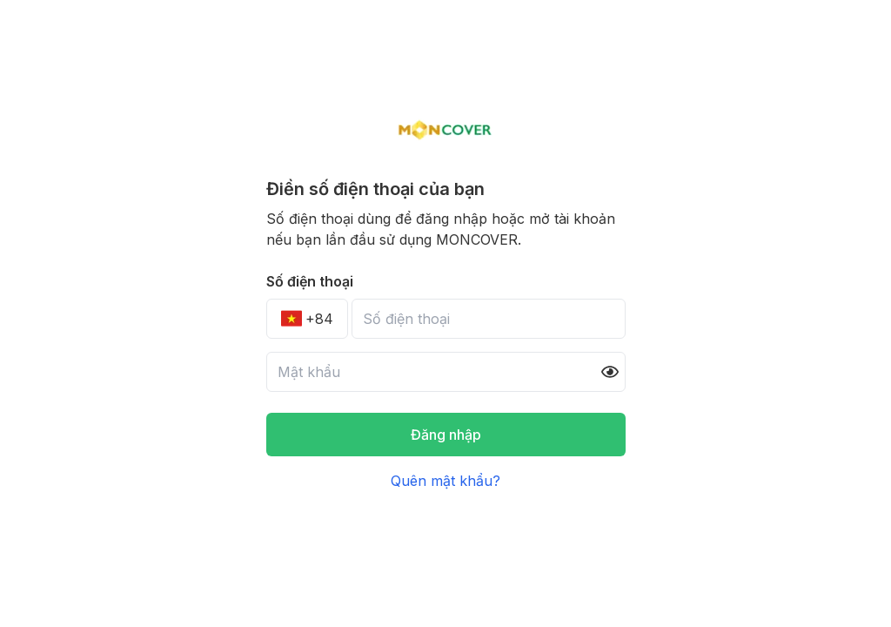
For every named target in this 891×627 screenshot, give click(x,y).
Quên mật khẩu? (445, 480)
